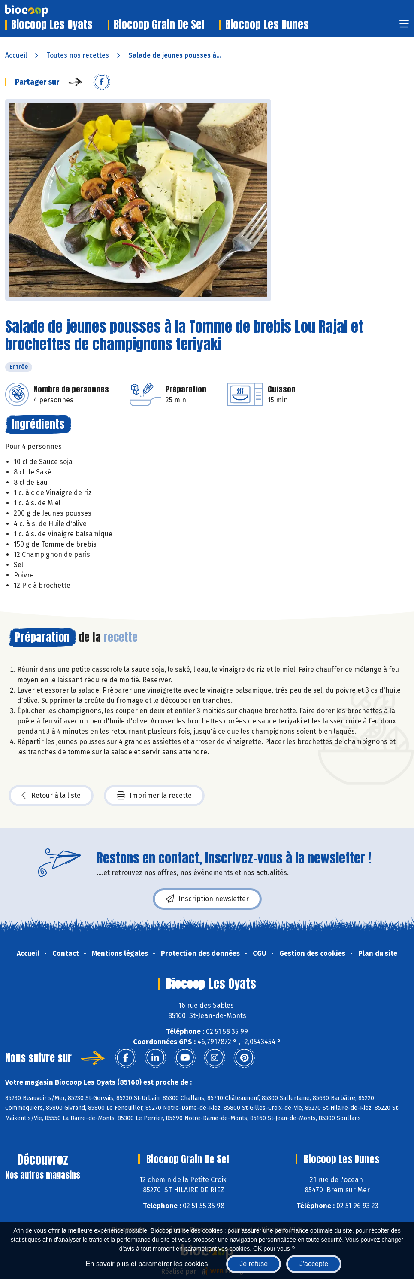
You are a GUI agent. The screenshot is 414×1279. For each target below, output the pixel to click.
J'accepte (313, 1263)
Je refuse (253, 1263)
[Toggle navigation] (404, 26)
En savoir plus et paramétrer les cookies (147, 1263)
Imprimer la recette (154, 795)
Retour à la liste (51, 795)
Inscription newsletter (207, 899)
